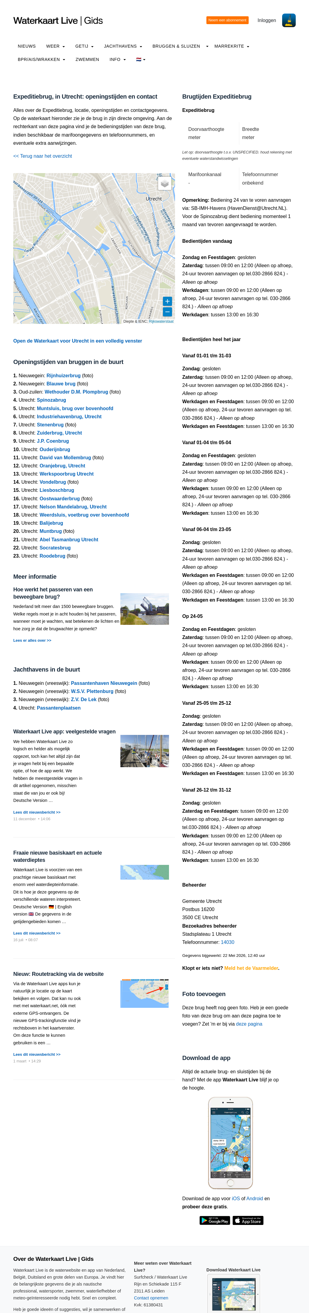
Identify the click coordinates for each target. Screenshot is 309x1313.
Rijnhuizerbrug (63, 375)
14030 (227, 942)
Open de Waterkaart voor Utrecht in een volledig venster (77, 340)
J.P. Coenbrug (53, 441)
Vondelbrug (53, 482)
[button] (164, 183)
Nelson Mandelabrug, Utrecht (73, 506)
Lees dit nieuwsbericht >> (36, 812)
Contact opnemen (151, 1298)
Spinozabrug (51, 400)
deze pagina (249, 1024)
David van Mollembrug (65, 457)
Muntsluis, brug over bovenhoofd (75, 408)
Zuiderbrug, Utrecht (59, 432)
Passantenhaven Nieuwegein (104, 683)
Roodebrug (52, 555)
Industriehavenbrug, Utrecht (69, 416)
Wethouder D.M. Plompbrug (76, 391)
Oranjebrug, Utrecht (62, 465)
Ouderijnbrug (55, 449)
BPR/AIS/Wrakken (41, 59)
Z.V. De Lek (84, 699)
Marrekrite (232, 46)
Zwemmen (87, 59)
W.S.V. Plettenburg (92, 691)
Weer (55, 46)
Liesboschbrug (57, 490)
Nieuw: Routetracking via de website (58, 974)
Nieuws (27, 46)
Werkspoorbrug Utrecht (67, 473)
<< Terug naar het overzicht (42, 156)
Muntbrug (51, 531)
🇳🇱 (140, 59)
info (118, 59)
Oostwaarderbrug (60, 498)
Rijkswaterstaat (161, 321)
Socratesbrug (55, 547)
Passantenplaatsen (59, 707)
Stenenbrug (50, 424)
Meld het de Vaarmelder (251, 968)
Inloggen (267, 20)
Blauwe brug (60, 383)
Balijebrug (51, 523)
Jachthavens (123, 46)
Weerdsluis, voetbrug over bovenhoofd (84, 514)
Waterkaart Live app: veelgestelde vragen (64, 732)
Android (255, 1198)
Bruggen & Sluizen (176, 46)
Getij (84, 46)
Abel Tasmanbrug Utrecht (69, 539)
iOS (236, 1198)
